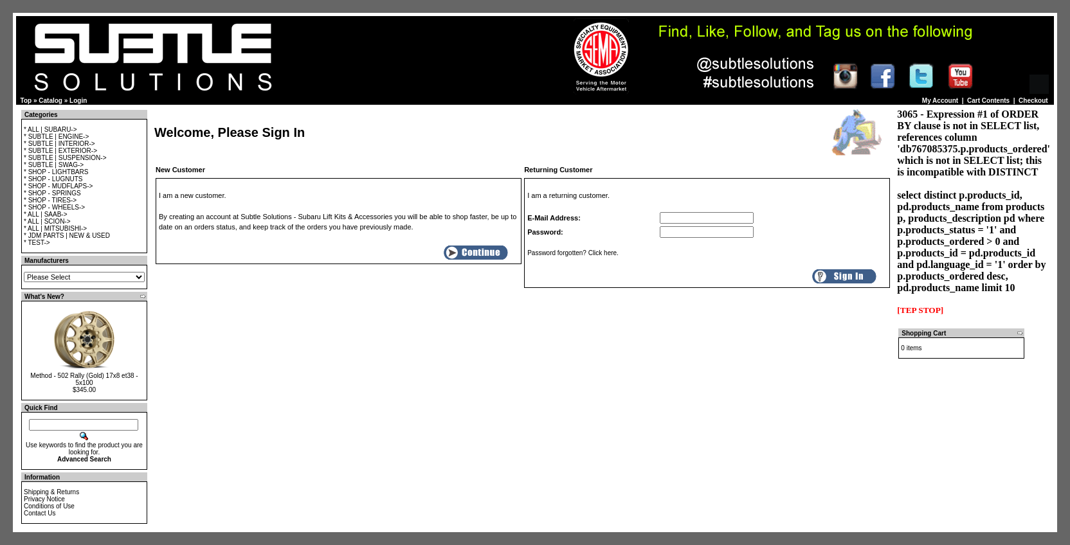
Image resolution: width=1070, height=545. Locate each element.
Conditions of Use (49, 506)
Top (26, 100)
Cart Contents (988, 100)
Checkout (1033, 100)
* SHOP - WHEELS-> (54, 207)
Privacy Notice (44, 499)
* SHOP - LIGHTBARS (56, 171)
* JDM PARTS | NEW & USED (67, 235)
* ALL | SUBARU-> (50, 129)
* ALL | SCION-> (47, 221)
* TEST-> (37, 242)
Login (78, 100)
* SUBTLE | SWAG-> (54, 164)
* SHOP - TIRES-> (50, 200)
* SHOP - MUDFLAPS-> (58, 186)
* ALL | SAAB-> (46, 214)
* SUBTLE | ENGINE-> (56, 136)
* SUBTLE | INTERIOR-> (59, 143)
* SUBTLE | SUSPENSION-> (65, 157)
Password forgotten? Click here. (573, 252)
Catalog (50, 100)
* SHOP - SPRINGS (52, 193)
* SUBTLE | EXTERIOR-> (60, 150)
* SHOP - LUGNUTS (53, 179)
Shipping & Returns (51, 492)
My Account (940, 100)
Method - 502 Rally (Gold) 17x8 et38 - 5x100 (84, 379)
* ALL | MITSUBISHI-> (55, 228)
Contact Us (39, 513)
